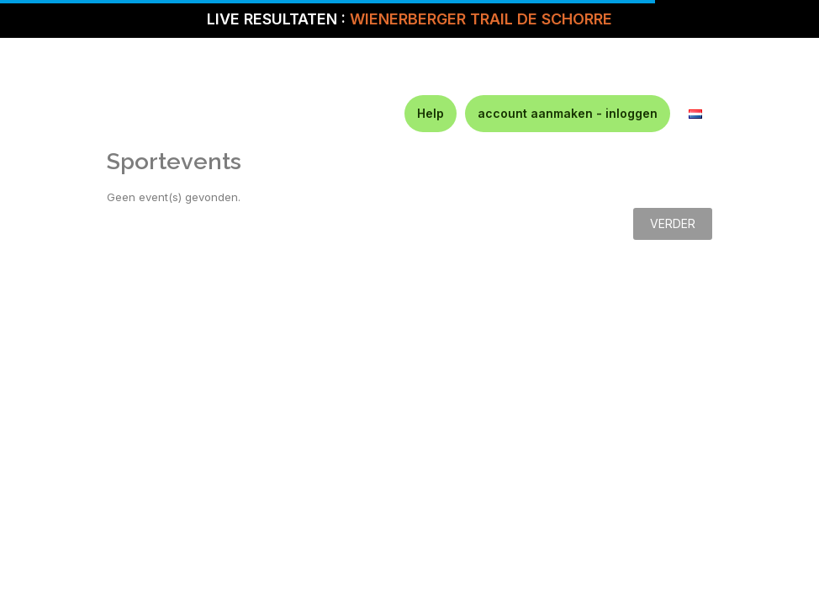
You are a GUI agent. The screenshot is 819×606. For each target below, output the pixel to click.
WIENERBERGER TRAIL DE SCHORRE (481, 19)
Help (430, 113)
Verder (672, 223)
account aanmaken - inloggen (568, 113)
